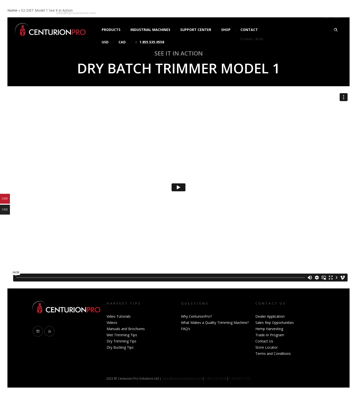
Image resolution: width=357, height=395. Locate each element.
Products (111, 29)
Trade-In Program (269, 335)
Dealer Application (270, 316)
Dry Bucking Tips (120, 347)
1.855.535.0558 (150, 42)
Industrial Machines (150, 29)
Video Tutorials (119, 316)
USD (105, 42)
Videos (112, 322)
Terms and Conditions (273, 353)
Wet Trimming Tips (122, 335)
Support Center (195, 29)
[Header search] (335, 30)
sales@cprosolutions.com (76, 13)
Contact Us (264, 341)
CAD (122, 42)
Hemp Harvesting (269, 328)
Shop (226, 29)
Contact (249, 29)
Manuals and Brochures (126, 328)
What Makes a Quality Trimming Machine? (215, 322)
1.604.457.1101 (240, 378)
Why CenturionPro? (196, 316)
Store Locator (266, 347)
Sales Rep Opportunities (274, 322)
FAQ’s (185, 328)
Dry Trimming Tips (121, 341)
